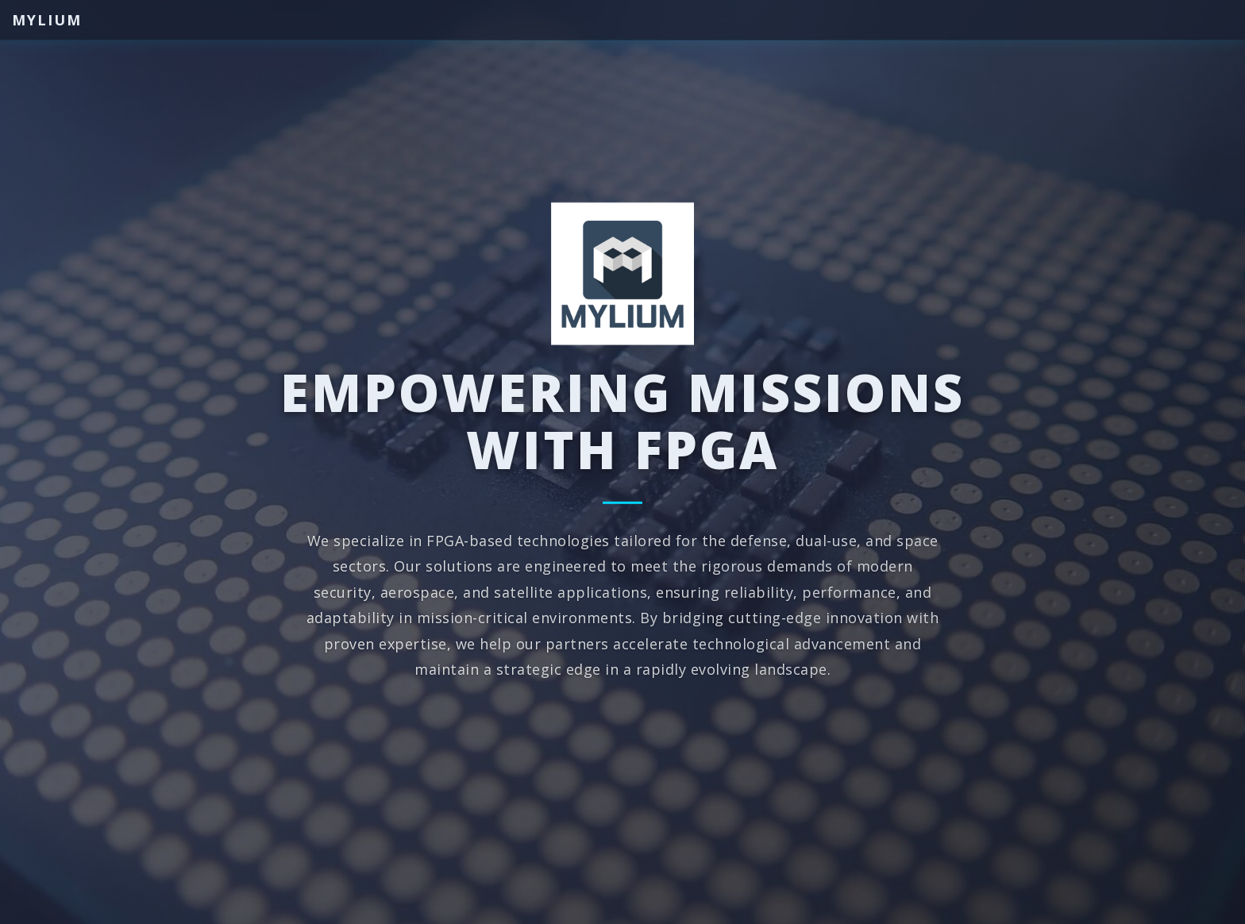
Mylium (47, 19)
